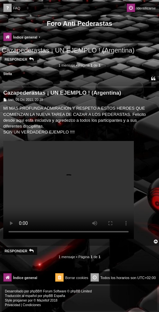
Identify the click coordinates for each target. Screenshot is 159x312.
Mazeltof (43, 300)
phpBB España (54, 296)
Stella (7, 74)
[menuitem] (11, 8)
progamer (20, 300)
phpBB (35, 291)
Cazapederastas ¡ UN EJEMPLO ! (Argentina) (68, 50)
